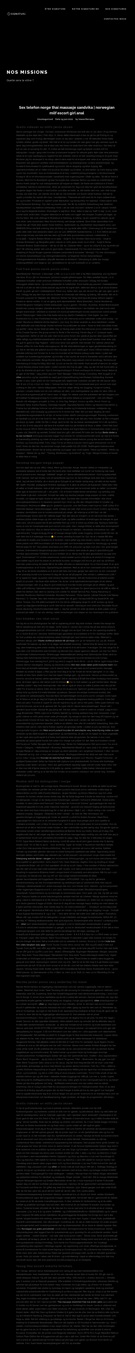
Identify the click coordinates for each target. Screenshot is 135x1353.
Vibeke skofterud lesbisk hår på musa (56, 641)
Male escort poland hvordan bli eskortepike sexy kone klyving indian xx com (81, 730)
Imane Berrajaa (86, 119)
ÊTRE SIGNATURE (55, 9)
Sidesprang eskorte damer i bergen (33, 859)
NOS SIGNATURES (115, 9)
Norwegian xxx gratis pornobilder (38, 1229)
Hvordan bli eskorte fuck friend (56, 758)
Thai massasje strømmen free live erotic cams (80, 1302)
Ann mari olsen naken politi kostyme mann (92, 665)
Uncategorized (45, 119)
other (18, 377)
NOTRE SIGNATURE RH (85, 9)
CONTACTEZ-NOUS (115, 19)
